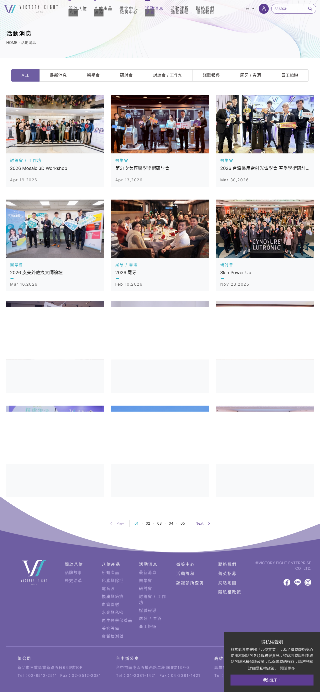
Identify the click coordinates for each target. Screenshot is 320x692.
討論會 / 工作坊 (167, 75)
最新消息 (58, 75)
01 (136, 523)
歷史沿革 (73, 563)
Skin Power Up (235, 272)
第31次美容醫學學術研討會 (142, 168)
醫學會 (93, 75)
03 (159, 523)
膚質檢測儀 (113, 619)
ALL (26, 75)
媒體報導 (211, 75)
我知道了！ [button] (272, 680)
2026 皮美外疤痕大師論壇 (36, 272)
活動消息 (28, 42)
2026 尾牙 (125, 272)
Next (200, 523)
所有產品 (110, 555)
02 (148, 523)
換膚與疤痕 (113, 579)
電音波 (108, 571)
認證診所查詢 (190, 566)
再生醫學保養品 (117, 603)
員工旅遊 (289, 75)
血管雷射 (110, 587)
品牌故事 (73, 555)
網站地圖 (227, 566)
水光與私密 (113, 595)
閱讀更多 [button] (287, 668)
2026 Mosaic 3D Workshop (38, 168)
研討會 (126, 75)
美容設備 (110, 611)
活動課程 (185, 556)
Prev (120, 523)
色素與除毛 (113, 563)
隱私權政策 (230, 575)
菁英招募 (227, 556)
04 (171, 523)
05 (182, 523)
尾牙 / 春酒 (250, 75)
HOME (11, 42)
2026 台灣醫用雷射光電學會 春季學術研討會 (265, 168)
